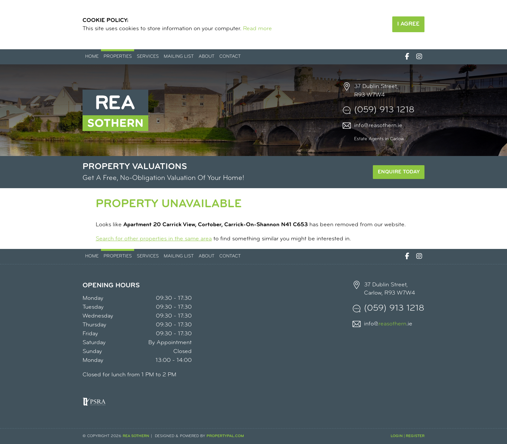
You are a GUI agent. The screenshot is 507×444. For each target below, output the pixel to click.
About (206, 56)
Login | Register (407, 436)
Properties (118, 56)
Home (92, 56)
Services (148, 56)
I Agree (408, 24)
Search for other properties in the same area (154, 239)
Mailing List (179, 56)
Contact (230, 56)
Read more (257, 29)
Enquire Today (399, 172)
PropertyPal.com (225, 436)
